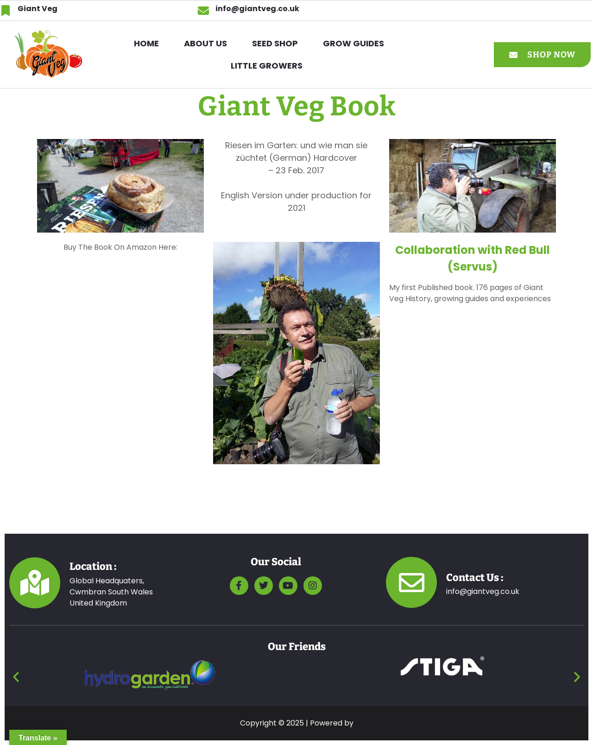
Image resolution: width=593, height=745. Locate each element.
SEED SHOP (275, 43)
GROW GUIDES (353, 43)
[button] (356, 43)
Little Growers (267, 65)
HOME (146, 43)
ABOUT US (205, 43)
